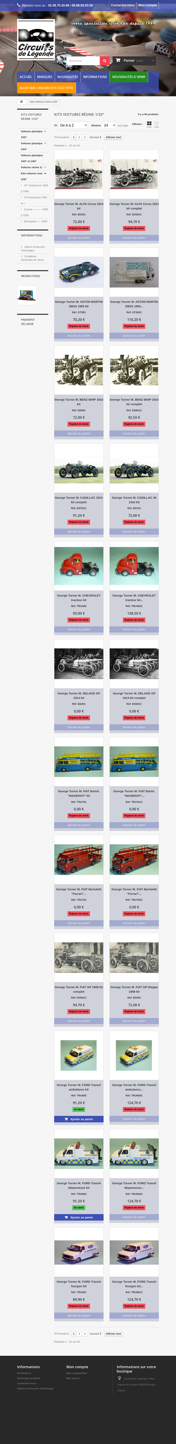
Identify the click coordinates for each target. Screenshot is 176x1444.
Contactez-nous (123, 5)
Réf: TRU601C (134, 1292)
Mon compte (147, 5)
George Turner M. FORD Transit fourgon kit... (134, 1284)
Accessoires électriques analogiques (28, 305)
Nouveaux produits (28, 1378)
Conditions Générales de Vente (36, 1393)
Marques (44, 77)
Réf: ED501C (78, 997)
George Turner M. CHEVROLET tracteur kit (79, 598)
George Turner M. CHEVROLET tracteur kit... (134, 598)
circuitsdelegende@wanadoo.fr (135, 1416)
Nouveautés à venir (128, 77)
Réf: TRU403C (134, 606)
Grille (149, 124)
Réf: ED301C (134, 214)
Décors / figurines (32, 323)
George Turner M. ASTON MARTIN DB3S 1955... (134, 304)
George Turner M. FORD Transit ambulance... (134, 1087)
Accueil (26, 77)
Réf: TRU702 (78, 899)
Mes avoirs (73, 1378)
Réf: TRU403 (78, 606)
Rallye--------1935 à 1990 (33, 236)
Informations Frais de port (33, 1403)
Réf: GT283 (79, 312)
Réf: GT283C (134, 312)
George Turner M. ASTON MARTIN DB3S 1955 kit (79, 304)
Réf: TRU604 (78, 1193)
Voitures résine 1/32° (33, 167)
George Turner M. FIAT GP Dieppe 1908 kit (134, 989)
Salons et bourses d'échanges (35, 1388)
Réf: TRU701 (78, 801)
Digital (25, 293)
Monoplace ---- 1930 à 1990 (34, 224)
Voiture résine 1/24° (32, 263)
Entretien (26, 342)
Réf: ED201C (134, 703)
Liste (156, 124)
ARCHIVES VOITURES (34, 366)
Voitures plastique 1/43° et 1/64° (32, 158)
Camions (28, 257)
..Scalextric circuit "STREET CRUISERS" (32, 485)
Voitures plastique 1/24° (32, 146)
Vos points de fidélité (36, 429)
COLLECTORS (29, 360)
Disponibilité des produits (33, 1398)
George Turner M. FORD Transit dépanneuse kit (79, 1185)
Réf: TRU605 (78, 1095)
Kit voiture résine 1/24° (31, 272)
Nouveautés (67, 77)
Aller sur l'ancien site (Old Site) (46, 88)
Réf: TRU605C (134, 1095)
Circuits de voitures (33, 281)
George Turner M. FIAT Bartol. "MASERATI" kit (79, 793)
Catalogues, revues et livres (34, 333)
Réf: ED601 (79, 410)
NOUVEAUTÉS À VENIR (31, 351)
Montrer (96, 125)
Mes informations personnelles (85, 1388)
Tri (55, 125)
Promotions (30, 450)
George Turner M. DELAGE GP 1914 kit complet (134, 696)
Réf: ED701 (134, 508)
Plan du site (24, 1419)
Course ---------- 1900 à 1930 (34, 212)
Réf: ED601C (134, 410)
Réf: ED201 (79, 703)
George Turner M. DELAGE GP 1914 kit (78, 696)
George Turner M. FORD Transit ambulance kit (79, 1087)
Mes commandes (76, 1373)
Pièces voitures (30, 317)
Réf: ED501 (134, 997)
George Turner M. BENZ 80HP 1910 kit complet (134, 402)
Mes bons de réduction (80, 1393)
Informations (95, 77)
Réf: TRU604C (134, 1193)
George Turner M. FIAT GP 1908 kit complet (79, 989)
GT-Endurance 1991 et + (34, 200)
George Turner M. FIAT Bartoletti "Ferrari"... (78, 891)
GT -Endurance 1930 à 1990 (34, 188)
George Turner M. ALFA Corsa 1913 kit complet (134, 206)
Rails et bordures (31, 287)
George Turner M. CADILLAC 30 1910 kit (134, 500)
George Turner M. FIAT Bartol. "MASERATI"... (134, 793)
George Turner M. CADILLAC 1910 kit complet (79, 500)
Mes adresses (74, 1383)
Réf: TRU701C (134, 801)
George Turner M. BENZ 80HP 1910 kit (78, 402)
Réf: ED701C (78, 508)
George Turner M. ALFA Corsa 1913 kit (78, 206)
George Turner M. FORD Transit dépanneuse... (134, 1185)
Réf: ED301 (79, 214)
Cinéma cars (31, 251)
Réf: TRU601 (78, 1292)
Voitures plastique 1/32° (32, 134)
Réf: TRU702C (134, 899)
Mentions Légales (34, 435)
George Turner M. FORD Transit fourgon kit (79, 1284)
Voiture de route (32, 245)
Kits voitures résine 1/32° (33, 176)
